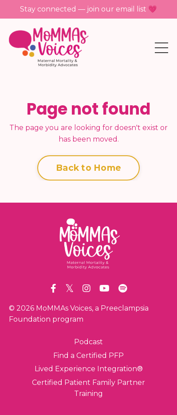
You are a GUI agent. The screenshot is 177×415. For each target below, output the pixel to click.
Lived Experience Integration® (89, 369)
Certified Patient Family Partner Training (88, 388)
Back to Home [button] (88, 167)
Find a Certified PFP (88, 355)
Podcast (88, 342)
